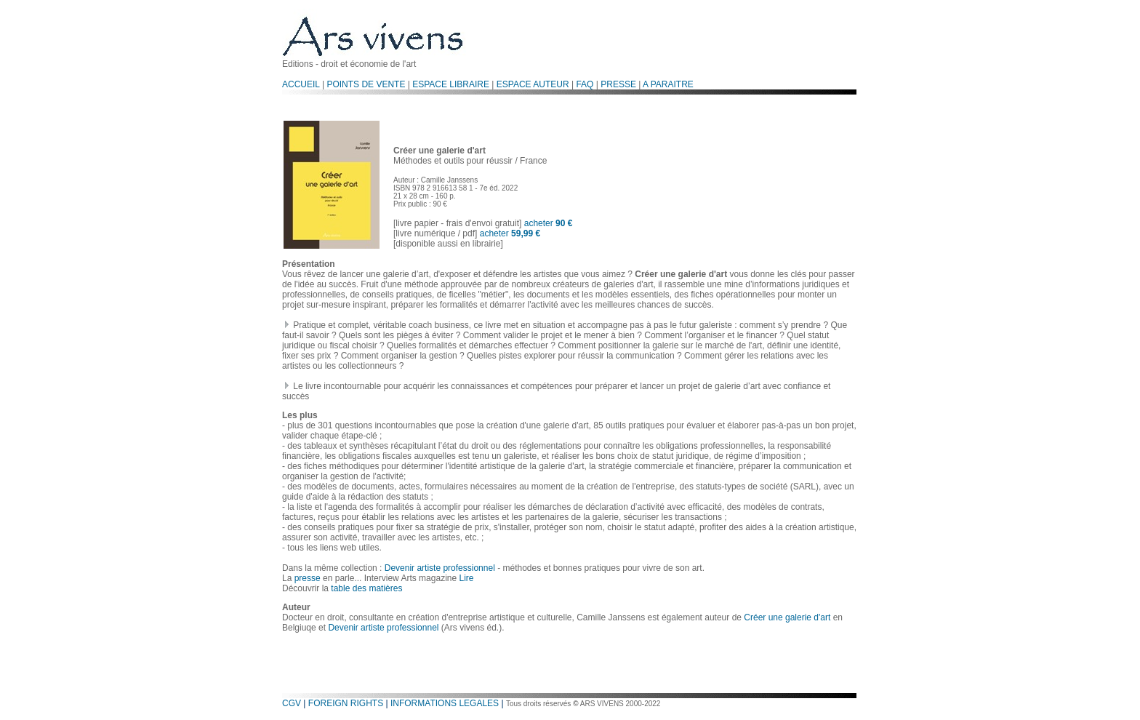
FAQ (584, 84)
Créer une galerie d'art (787, 617)
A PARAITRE (668, 84)
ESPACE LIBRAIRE (450, 84)
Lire (466, 578)
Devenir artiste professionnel (440, 568)
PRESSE (618, 84)
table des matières (366, 588)
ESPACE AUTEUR (533, 84)
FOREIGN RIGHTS (345, 703)
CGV (291, 703)
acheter (548, 223)
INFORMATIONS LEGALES (444, 703)
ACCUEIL (301, 84)
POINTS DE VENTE (365, 84)
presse (307, 578)
